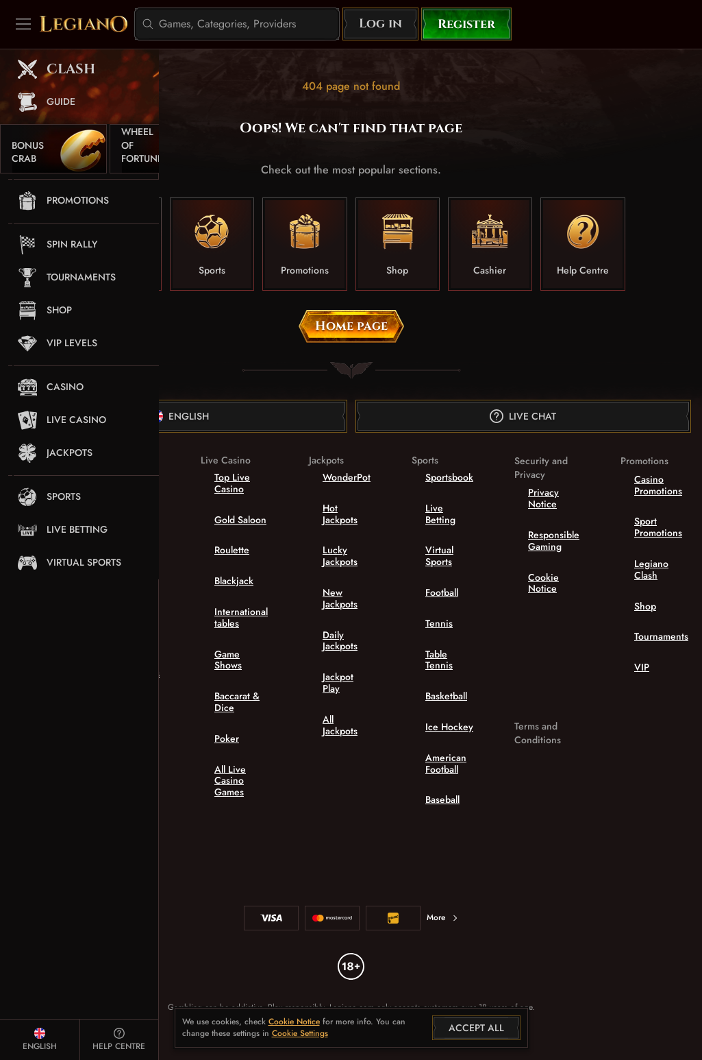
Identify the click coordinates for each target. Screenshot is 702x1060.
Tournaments (661, 636)
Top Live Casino (232, 483)
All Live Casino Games (230, 780)
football (441, 592)
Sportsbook (449, 477)
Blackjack (233, 581)
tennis (439, 623)
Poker (226, 738)
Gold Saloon (240, 520)
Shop (645, 606)
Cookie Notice (543, 583)
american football (445, 763)
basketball (446, 696)
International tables (241, 617)
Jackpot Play (338, 682)
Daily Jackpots (340, 640)
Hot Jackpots (340, 514)
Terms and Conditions (537, 733)
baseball (442, 799)
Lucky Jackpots (340, 555)
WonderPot (347, 477)
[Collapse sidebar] (23, 24)
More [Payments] (443, 917)
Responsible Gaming (553, 540)
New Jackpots (340, 598)
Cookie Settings (300, 1034)
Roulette (231, 550)
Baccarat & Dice (237, 701)
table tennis (439, 660)
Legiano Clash (651, 569)
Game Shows (228, 660)
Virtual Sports (439, 555)
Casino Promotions (658, 485)
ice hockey (449, 727)
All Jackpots (340, 725)
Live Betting (440, 514)
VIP (641, 667)
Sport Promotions (658, 527)
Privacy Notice (543, 498)
